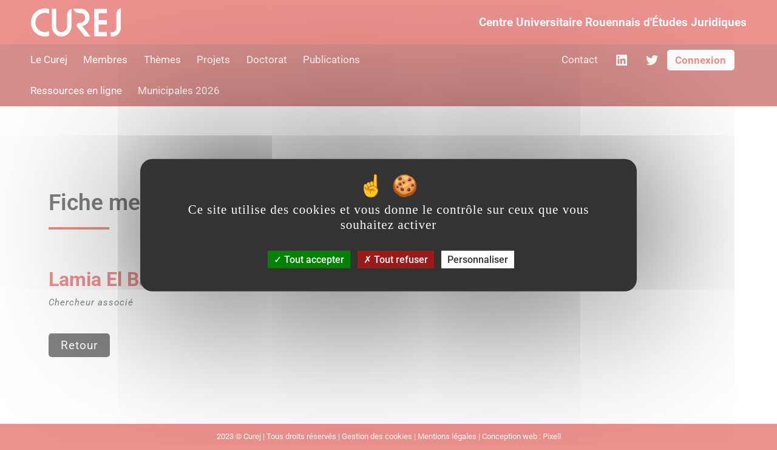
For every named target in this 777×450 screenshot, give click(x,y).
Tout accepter (309, 259)
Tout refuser (396, 259)
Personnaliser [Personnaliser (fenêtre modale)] (477, 259)
